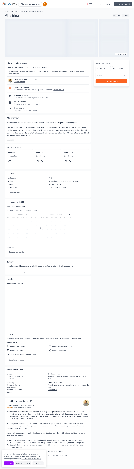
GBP (90, 4)
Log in (107, 4)
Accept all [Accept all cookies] (9, 463)
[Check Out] (119, 68)
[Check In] (103, 68)
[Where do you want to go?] (30, 4)
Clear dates (10, 247)
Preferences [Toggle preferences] (38, 463)
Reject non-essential (23, 463)
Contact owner (19, 82)
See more (10, 140)
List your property (123, 4)
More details (52, 390)
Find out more (58, 90)
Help (98, 4)
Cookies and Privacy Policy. (31, 459)
